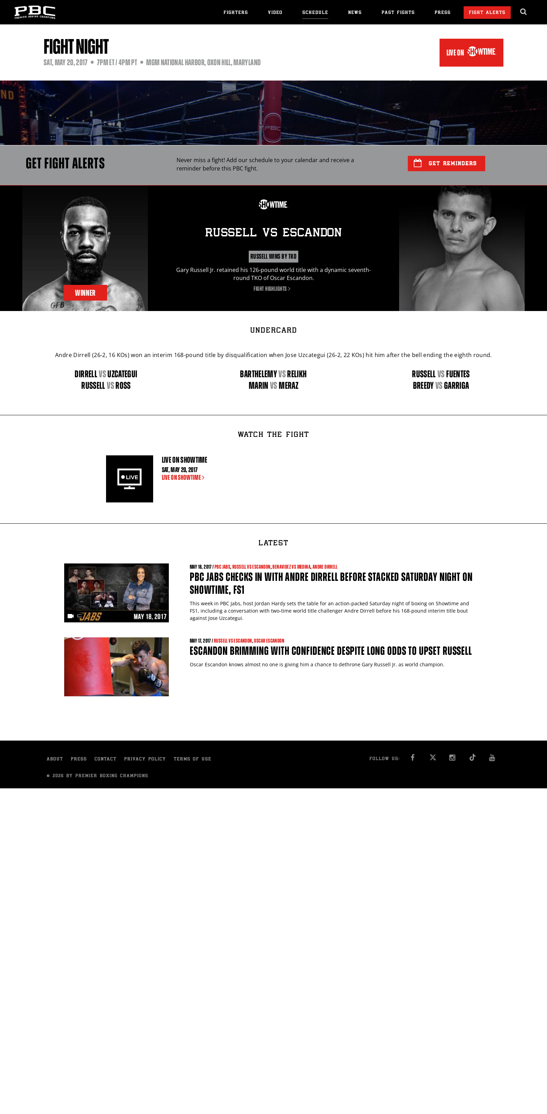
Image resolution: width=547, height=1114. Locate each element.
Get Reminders (445, 163)
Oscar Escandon (269, 641)
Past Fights (398, 13)
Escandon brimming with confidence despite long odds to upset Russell (331, 650)
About (55, 759)
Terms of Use (192, 759)
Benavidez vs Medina (291, 567)
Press (443, 13)
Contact (106, 759)
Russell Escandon (273, 233)
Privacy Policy (145, 759)
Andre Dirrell (325, 567)
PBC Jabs (222, 567)
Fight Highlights (273, 288)
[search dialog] (523, 12)
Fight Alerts (487, 13)
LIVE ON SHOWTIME (185, 477)
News (355, 13)
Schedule (315, 13)
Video (275, 13)
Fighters (236, 13)
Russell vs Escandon (251, 567)
